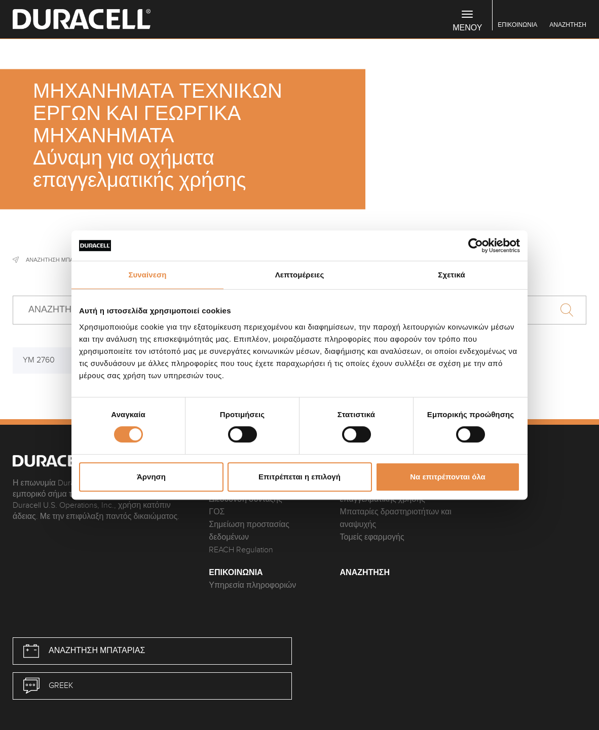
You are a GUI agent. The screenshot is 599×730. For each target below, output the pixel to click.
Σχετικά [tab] (451, 274)
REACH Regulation (241, 550)
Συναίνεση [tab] (147, 274)
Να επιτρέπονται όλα (447, 476)
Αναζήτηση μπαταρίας (59, 260)
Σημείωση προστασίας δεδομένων (249, 531)
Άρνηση (151, 476)
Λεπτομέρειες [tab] (299, 274)
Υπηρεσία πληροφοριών (252, 585)
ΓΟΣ (216, 512)
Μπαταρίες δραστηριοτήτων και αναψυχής (396, 518)
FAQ (478, 474)
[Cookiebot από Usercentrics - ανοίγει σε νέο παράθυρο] (475, 245)
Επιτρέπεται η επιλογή (299, 476)
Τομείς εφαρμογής (372, 537)
